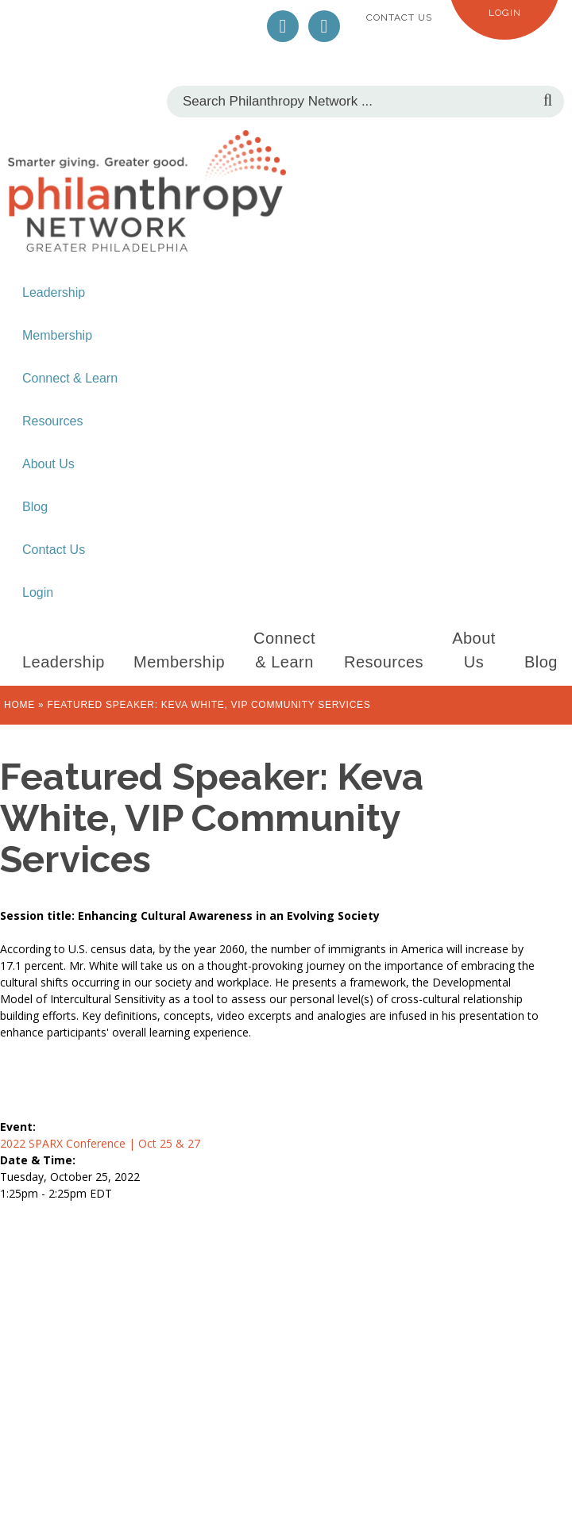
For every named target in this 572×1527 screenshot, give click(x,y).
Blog (35, 506)
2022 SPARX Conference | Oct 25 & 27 (100, 1143)
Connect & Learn (70, 378)
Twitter (283, 26)
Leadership (53, 292)
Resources (52, 421)
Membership (57, 335)
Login (505, 12)
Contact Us (399, 17)
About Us (48, 464)
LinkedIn (324, 26)
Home (19, 704)
